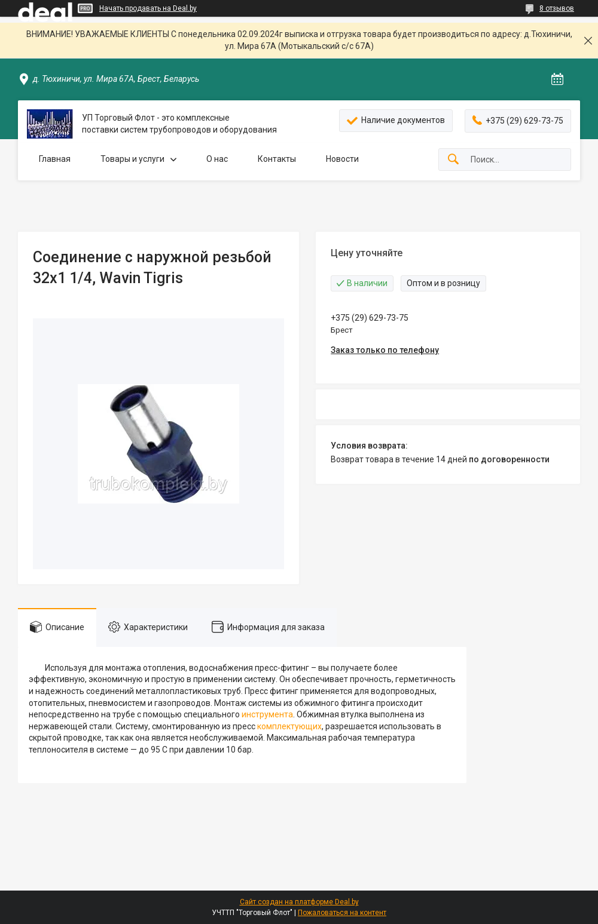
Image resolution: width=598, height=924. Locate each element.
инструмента (267, 714)
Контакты (277, 159)
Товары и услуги (132, 159)
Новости (342, 159)
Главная (55, 159)
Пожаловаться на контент (342, 912)
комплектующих (289, 726)
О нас (217, 159)
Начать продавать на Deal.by (148, 8)
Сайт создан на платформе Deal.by (299, 902)
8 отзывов (556, 8)
